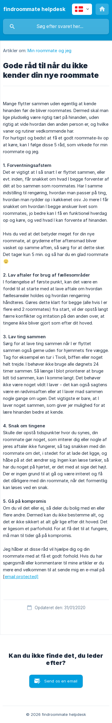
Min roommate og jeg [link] (49, 50)
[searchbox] (56, 26)
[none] (34, 9)
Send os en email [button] (60, 681)
